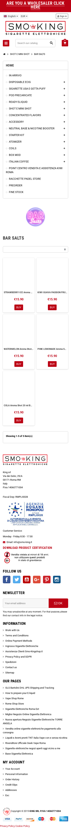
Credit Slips (11, 784)
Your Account (12, 768)
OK (58, 603)
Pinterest (47, 579)
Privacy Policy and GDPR (18, 656)
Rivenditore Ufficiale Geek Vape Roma (25, 743)
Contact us (11, 667)
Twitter (16, 579)
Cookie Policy (22, 826)
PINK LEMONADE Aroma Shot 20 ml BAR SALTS (52, 349)
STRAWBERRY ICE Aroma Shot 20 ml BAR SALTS (19, 292)
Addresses (11, 790)
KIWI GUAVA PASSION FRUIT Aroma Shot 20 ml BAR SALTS (52, 292)
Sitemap (9, 672)
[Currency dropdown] (24, 16)
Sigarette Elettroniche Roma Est (22, 709)
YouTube (26, 579)
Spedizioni (10, 662)
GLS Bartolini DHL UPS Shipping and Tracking (29, 687)
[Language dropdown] (11, 16)
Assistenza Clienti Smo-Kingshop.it (24, 651)
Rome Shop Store (14, 703)
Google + (37, 579)
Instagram (57, 579)
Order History (12, 779)
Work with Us (12, 630)
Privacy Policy (7, 826)
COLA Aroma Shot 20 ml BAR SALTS (19, 405)
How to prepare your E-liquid (20, 693)
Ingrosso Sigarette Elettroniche (21, 646)
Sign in (62, 16)
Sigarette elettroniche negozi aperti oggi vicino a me (32, 748)
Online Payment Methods (18, 640)
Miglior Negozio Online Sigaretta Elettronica (28, 714)
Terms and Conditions (17, 635)
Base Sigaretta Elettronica (19, 753)
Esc (7, 795)
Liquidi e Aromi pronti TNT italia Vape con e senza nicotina (36, 737)
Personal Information (16, 774)
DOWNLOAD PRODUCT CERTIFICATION (27, 548)
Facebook (6, 579)
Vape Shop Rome (14, 698)
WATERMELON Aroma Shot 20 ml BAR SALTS (19, 349)
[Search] (35, 43)
